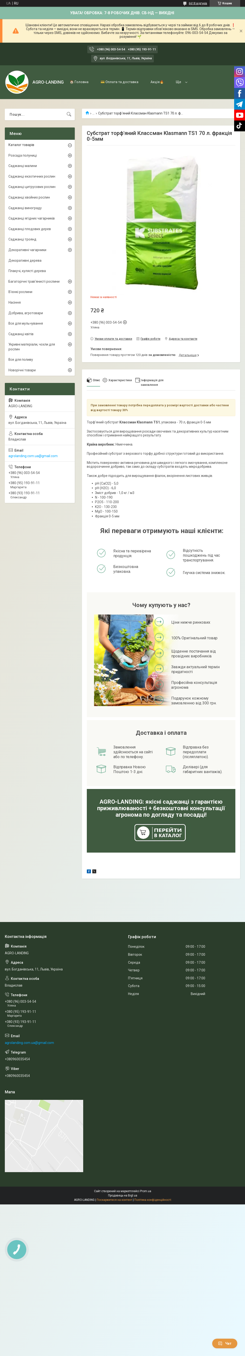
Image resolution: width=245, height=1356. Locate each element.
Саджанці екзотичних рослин (31, 176)
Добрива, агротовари (25, 313)
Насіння (14, 302)
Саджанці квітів (21, 334)
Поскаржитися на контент (114, 1200)
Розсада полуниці (22, 155)
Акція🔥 (157, 82)
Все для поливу (20, 359)
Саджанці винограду (25, 208)
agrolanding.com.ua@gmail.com (33, 456)
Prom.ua (145, 1191)
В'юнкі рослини (20, 292)
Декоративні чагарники (27, 250)
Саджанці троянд (22, 239)
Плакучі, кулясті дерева (27, 271)
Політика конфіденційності (152, 1200)
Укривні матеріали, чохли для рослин (31, 346)
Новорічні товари (22, 370)
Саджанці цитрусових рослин (31, 187)
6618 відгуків (198, 3)
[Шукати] (69, 114)
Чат (224, 1343)
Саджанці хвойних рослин (29, 197)
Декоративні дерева (24, 260)
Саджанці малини (22, 166)
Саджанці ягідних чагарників (31, 218)
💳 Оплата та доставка (119, 82)
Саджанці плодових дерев (29, 229)
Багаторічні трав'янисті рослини (34, 281)
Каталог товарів (21, 145)
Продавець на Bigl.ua (122, 1195)
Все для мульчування (25, 323)
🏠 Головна (79, 82)
